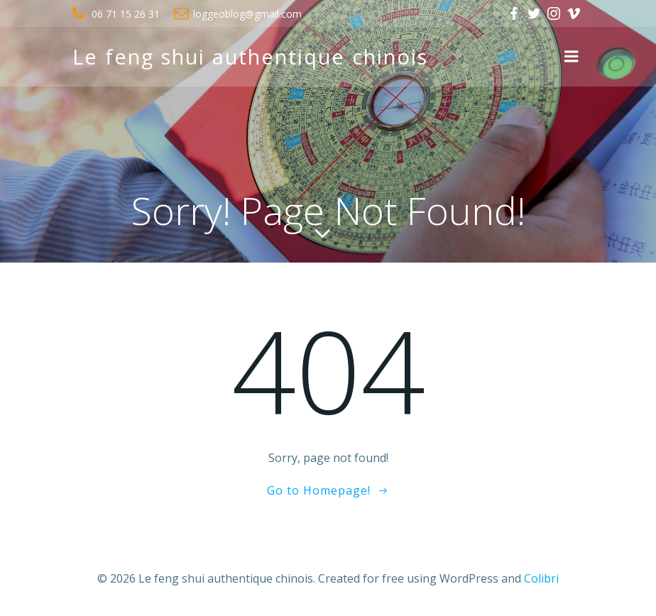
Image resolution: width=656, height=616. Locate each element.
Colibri (541, 578)
